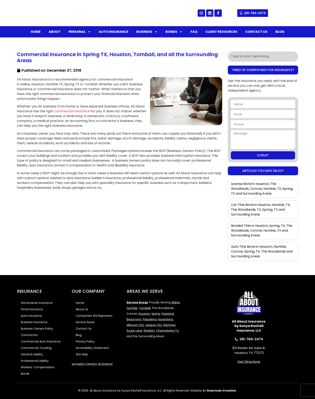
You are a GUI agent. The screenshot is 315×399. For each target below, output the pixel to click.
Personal (80, 31)
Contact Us (256, 31)
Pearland (168, 314)
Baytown (170, 325)
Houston (144, 314)
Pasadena (150, 319)
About (54, 31)
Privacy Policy (85, 341)
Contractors (29, 335)
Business (147, 31)
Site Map (82, 354)
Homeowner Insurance (37, 303)
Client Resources (221, 31)
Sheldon (149, 331)
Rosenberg (165, 319)
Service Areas (85, 322)
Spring (155, 314)
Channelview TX (167, 331)
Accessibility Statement (92, 348)
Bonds (174, 31)
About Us (82, 309)
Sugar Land (134, 331)
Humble (132, 308)
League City (153, 325)
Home (36, 31)
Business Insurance (34, 322)
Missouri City (135, 325)
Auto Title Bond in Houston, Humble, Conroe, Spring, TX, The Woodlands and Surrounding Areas (261, 251)
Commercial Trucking (36, 348)
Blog (279, 31)
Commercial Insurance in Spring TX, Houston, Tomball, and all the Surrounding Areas (117, 57)
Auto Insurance (113, 31)
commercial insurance (72, 111)
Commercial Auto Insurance (41, 341)
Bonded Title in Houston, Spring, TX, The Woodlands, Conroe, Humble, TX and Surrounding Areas (261, 230)
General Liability (32, 354)
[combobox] (263, 57)
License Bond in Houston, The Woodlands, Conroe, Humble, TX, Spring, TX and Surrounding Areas (262, 188)
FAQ (193, 31)
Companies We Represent (94, 316)
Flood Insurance (32, 309)
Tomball (144, 308)
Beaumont (134, 319)
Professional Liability (35, 361)
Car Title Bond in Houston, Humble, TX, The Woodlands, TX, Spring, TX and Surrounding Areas (260, 209)
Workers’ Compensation (38, 367)
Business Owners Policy (37, 329)
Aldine (175, 302)
